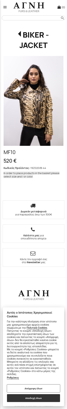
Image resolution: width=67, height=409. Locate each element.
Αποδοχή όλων (33, 398)
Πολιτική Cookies (37, 327)
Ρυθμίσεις (13, 377)
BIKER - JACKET (34, 40)
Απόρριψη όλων (33, 388)
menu (5, 7)
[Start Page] (28, 7)
